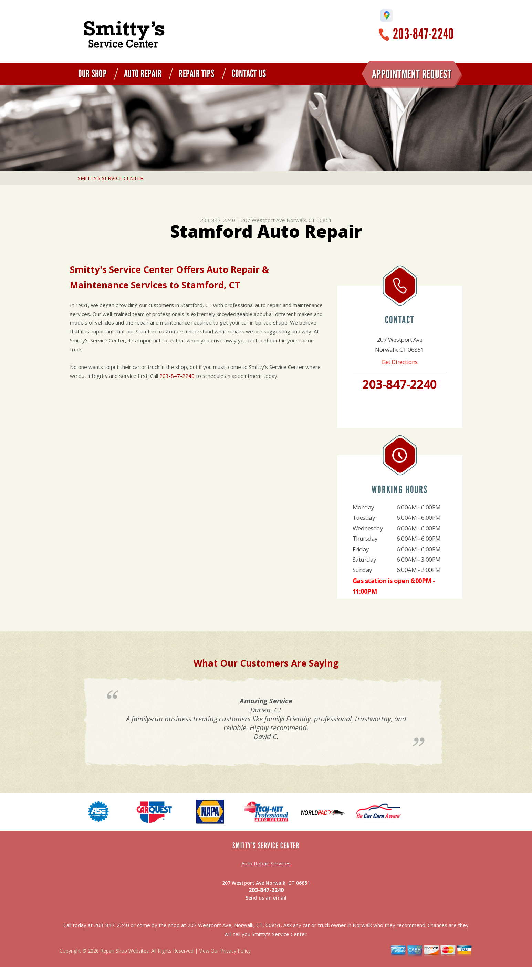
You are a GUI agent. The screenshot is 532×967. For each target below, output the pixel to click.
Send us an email (266, 897)
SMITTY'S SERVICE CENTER (111, 177)
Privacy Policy (235, 950)
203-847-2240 (423, 34)
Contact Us (249, 73)
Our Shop (92, 73)
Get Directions (400, 362)
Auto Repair (142, 73)
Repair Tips (196, 73)
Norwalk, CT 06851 (309, 219)
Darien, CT (266, 709)
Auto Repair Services (266, 863)
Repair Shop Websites (124, 950)
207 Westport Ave (263, 219)
